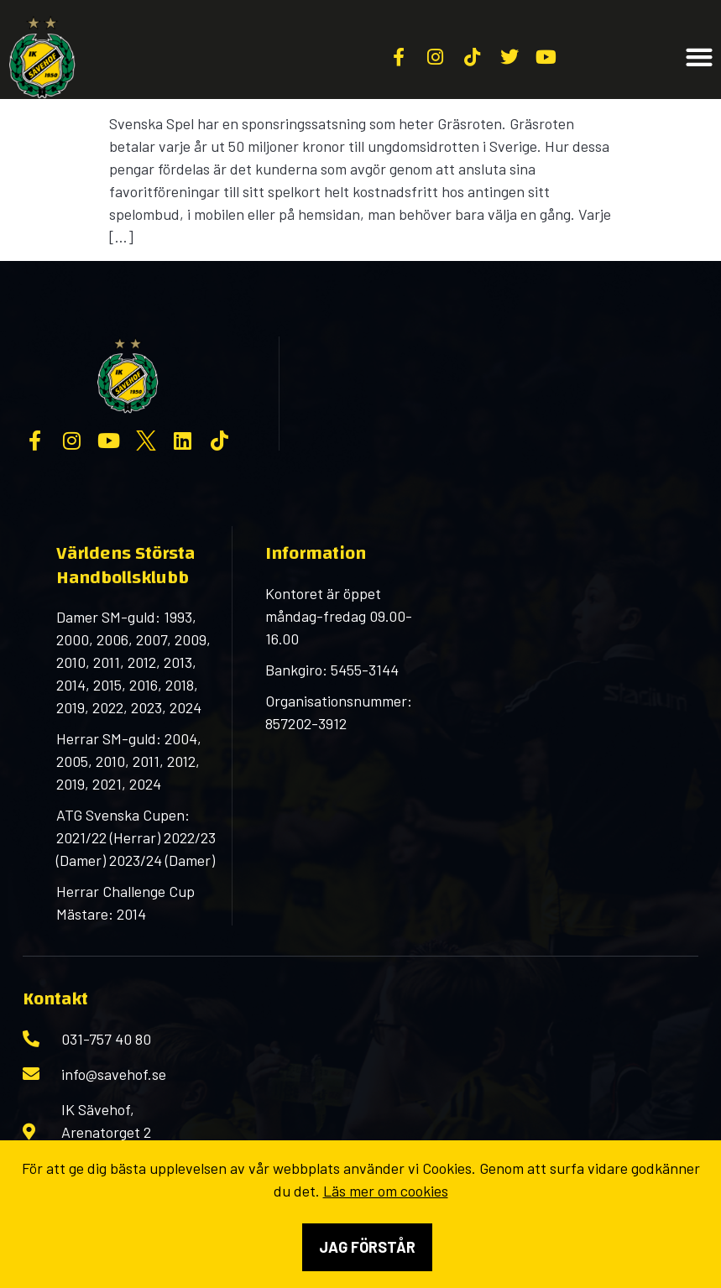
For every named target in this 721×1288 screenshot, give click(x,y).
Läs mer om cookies (385, 1190)
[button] (699, 57)
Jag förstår (367, 1247)
